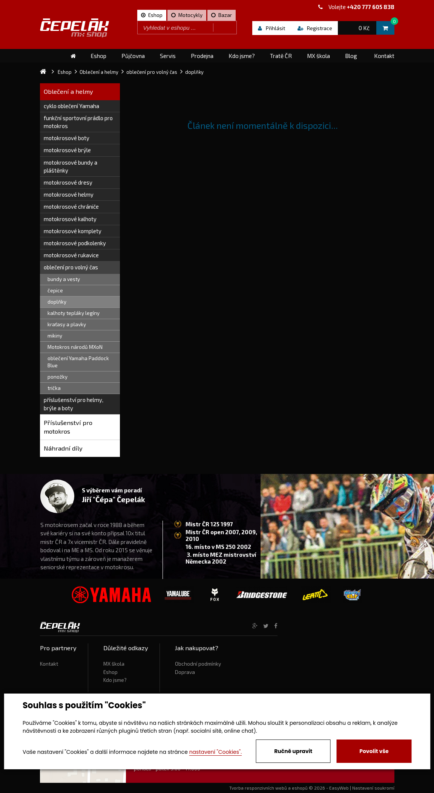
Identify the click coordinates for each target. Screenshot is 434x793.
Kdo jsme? (115, 680)
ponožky (57, 377)
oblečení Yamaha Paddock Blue (78, 361)
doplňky (57, 302)
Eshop (110, 672)
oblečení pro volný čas (71, 267)
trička (54, 388)
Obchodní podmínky (198, 664)
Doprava (185, 672)
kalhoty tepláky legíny (74, 313)
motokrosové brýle (67, 150)
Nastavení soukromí (373, 787)
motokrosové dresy (68, 182)
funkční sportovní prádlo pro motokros (78, 122)
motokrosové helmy (69, 194)
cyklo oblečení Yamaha (71, 105)
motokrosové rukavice (71, 255)
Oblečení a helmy (68, 91)
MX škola (113, 664)
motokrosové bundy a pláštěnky (70, 166)
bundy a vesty (64, 279)
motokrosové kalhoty (70, 218)
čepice (55, 290)
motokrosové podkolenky (75, 243)
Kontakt (49, 664)
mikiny (55, 336)
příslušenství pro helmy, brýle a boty (73, 403)
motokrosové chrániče (71, 206)
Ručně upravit (293, 751)
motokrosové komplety (72, 231)
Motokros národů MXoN (75, 347)
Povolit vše (373, 751)
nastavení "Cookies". (215, 752)
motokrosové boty (66, 137)
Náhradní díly (63, 448)
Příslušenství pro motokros (68, 427)
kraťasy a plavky (67, 324)
